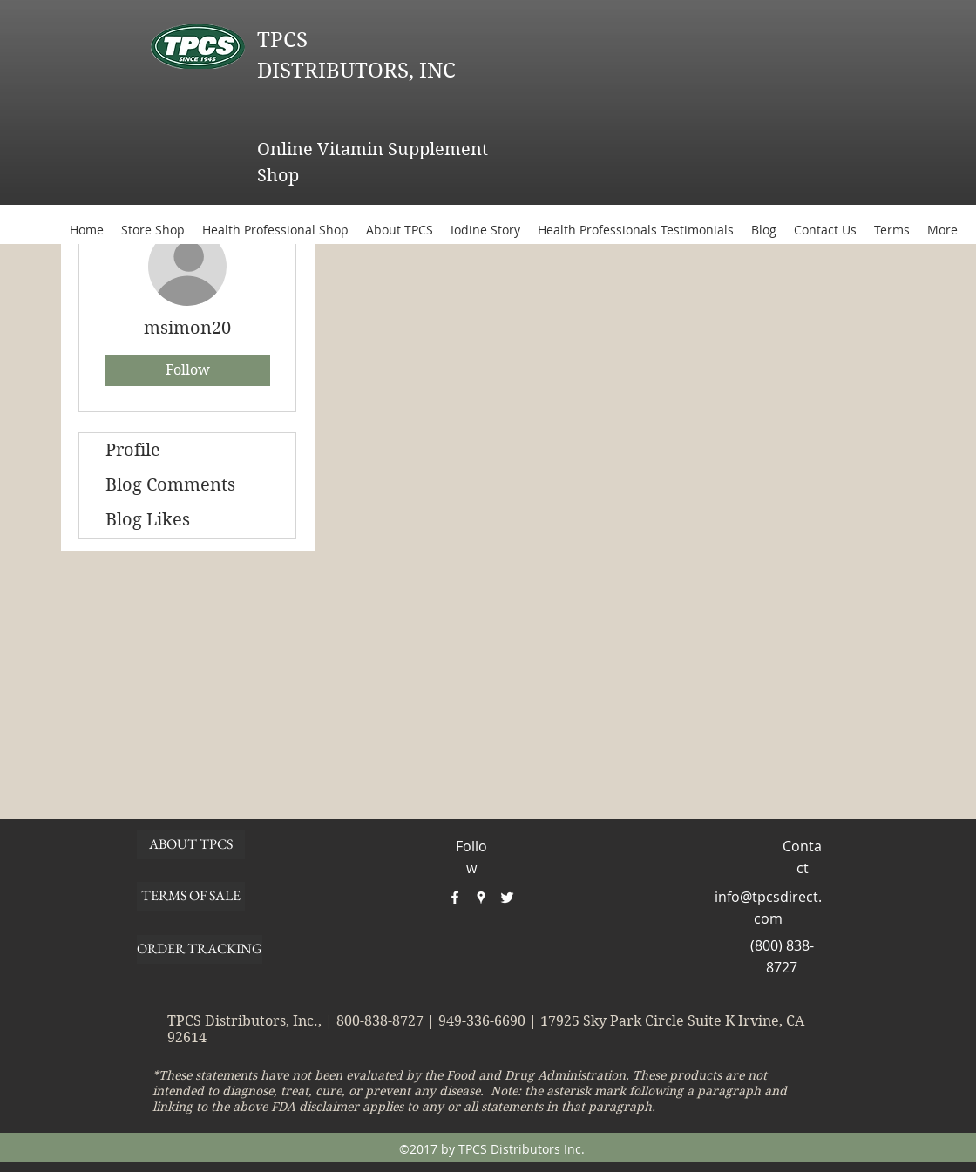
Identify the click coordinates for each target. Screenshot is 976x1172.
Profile (132, 450)
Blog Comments (170, 485)
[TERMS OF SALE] (191, 896)
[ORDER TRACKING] (199, 949)
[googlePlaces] (481, 897)
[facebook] (455, 897)
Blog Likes (147, 520)
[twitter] (507, 897)
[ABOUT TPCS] (191, 844)
